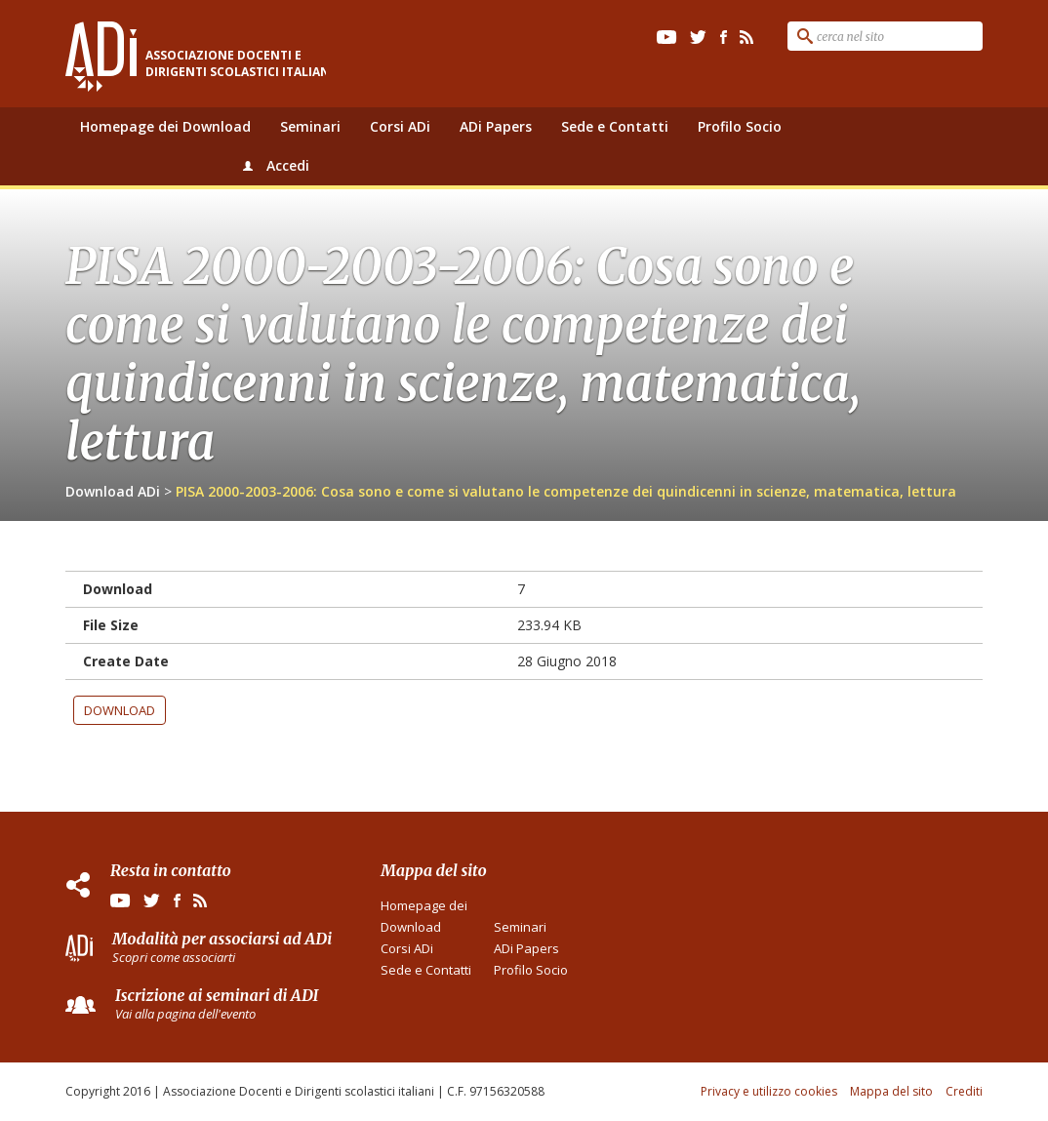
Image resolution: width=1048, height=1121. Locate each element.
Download (119, 710)
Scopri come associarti (173, 957)
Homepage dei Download (165, 126)
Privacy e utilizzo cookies (769, 1091)
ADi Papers (496, 126)
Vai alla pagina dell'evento (185, 1013)
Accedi (287, 165)
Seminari (310, 126)
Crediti (964, 1091)
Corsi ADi (400, 126)
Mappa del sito (891, 1091)
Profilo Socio (740, 126)
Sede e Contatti (614, 126)
